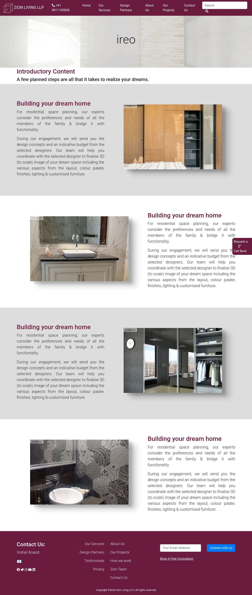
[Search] (224, 5)
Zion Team (118, 569)
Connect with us (221, 548)
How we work (120, 561)
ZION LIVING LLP (23, 8)
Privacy (98, 569)
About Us (149, 8)
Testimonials (94, 561)
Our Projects (168, 8)
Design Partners (126, 8)
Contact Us (189, 8)
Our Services (104, 8)
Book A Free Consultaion (177, 559)
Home (86, 5)
